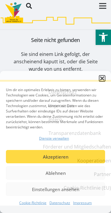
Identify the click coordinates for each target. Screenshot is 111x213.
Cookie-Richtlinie (32, 202)
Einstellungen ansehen (55, 189)
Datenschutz (59, 202)
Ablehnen (56, 173)
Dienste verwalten (54, 138)
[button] (102, 78)
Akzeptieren (55, 157)
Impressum (82, 202)
